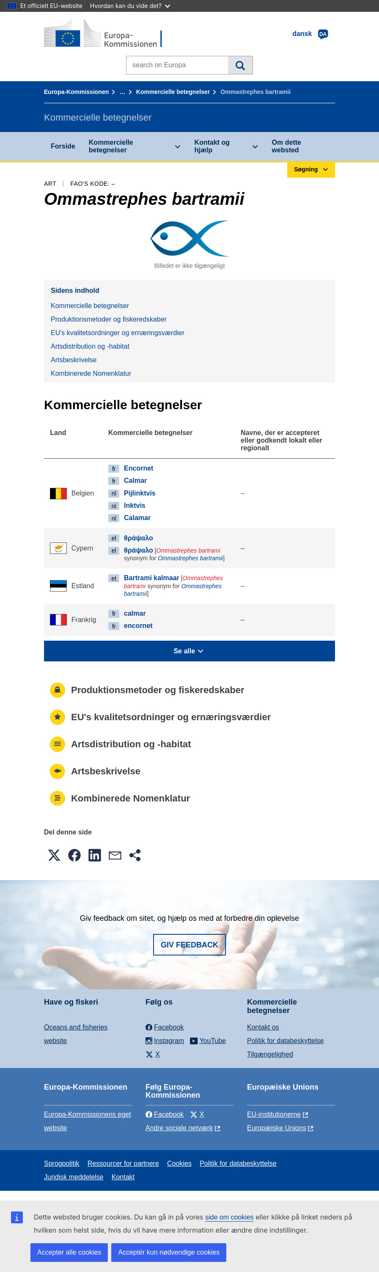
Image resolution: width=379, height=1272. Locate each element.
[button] (54, 855)
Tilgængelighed (270, 1054)
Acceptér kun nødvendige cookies (169, 1252)
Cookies (179, 1163)
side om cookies (229, 1217)
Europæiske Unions (276, 1128)
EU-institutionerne (274, 1114)
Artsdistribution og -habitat (90, 346)
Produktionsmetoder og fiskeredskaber (109, 319)
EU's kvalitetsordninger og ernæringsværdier (117, 332)
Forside (63, 146)
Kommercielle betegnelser (173, 91)
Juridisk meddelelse (74, 1177)
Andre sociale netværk (179, 1128)
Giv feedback (189, 945)
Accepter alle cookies (69, 1252)
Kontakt (123, 1177)
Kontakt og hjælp (212, 146)
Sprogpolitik (62, 1163)
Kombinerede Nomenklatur (91, 373)
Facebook (165, 1114)
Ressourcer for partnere (123, 1163)
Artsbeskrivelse (73, 359)
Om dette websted (286, 146)
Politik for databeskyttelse (285, 1040)
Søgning (240, 65)
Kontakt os (263, 1027)
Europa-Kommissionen (76, 91)
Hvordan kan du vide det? (130, 5)
